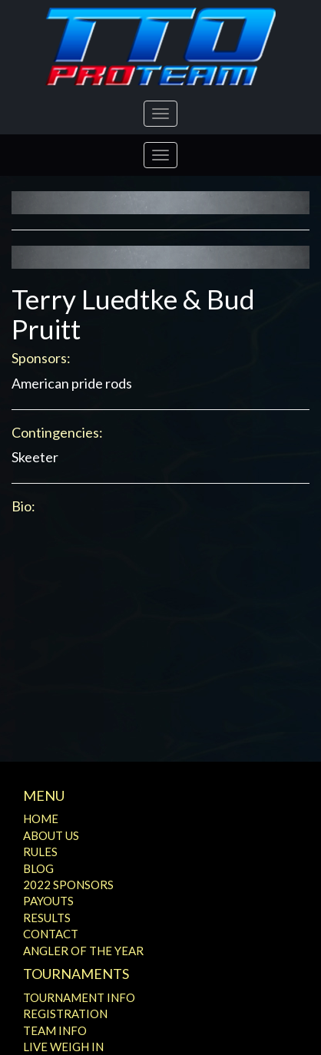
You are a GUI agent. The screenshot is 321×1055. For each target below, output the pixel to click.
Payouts (48, 901)
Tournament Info (79, 997)
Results (47, 917)
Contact (50, 934)
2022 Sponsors (68, 884)
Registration (65, 1013)
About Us (51, 835)
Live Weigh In (63, 1046)
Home (40, 818)
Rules (40, 851)
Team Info (55, 1030)
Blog (38, 868)
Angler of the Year (83, 950)
